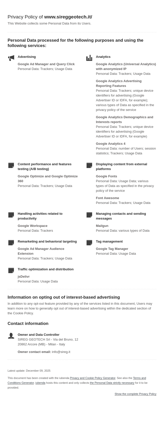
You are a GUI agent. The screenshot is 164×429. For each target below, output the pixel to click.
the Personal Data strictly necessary (112, 382)
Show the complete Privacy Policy (135, 394)
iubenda (40, 382)
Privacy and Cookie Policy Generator (92, 377)
